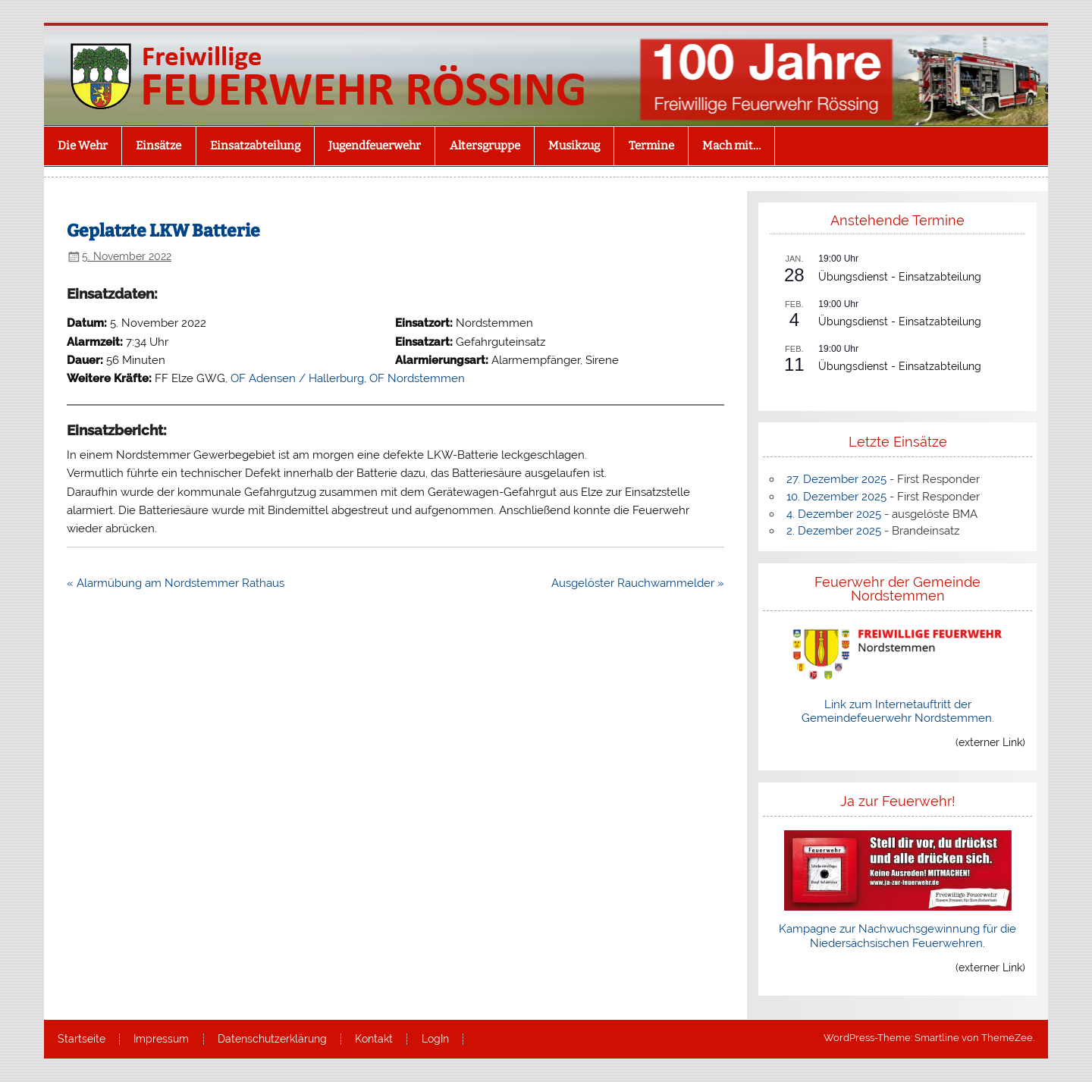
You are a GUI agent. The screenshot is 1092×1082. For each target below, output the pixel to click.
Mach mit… (731, 145)
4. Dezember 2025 (833, 514)
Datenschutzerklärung (272, 1039)
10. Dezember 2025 (836, 496)
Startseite (81, 1039)
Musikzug (574, 145)
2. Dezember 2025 (833, 531)
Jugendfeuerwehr (374, 145)
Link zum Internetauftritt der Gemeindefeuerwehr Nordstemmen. (898, 711)
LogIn (435, 1039)
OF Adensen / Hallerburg (297, 378)
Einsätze (158, 145)
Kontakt (374, 1039)
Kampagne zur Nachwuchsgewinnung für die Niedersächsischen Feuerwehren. (897, 935)
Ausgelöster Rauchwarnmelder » (637, 583)
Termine (651, 145)
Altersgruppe (485, 145)
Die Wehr (83, 145)
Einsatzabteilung (255, 145)
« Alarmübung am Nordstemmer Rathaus (175, 583)
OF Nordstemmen (417, 378)
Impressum (161, 1039)
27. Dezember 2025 (836, 479)
